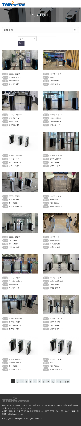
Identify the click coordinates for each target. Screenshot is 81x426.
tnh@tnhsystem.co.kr (17, 414)
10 (53, 381)
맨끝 (67, 381)
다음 (59, 381)
